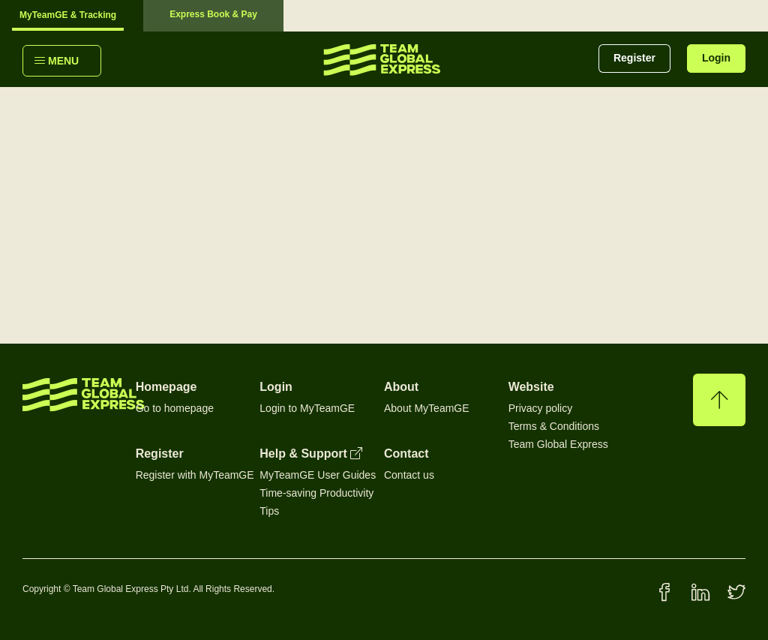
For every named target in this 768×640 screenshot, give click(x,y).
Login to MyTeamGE (307, 408)
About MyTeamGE (427, 408)
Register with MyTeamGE (195, 475)
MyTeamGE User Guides (318, 475)
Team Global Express (558, 444)
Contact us (409, 475)
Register (635, 58)
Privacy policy (540, 408)
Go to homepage (175, 408)
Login (716, 58)
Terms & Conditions (553, 426)
